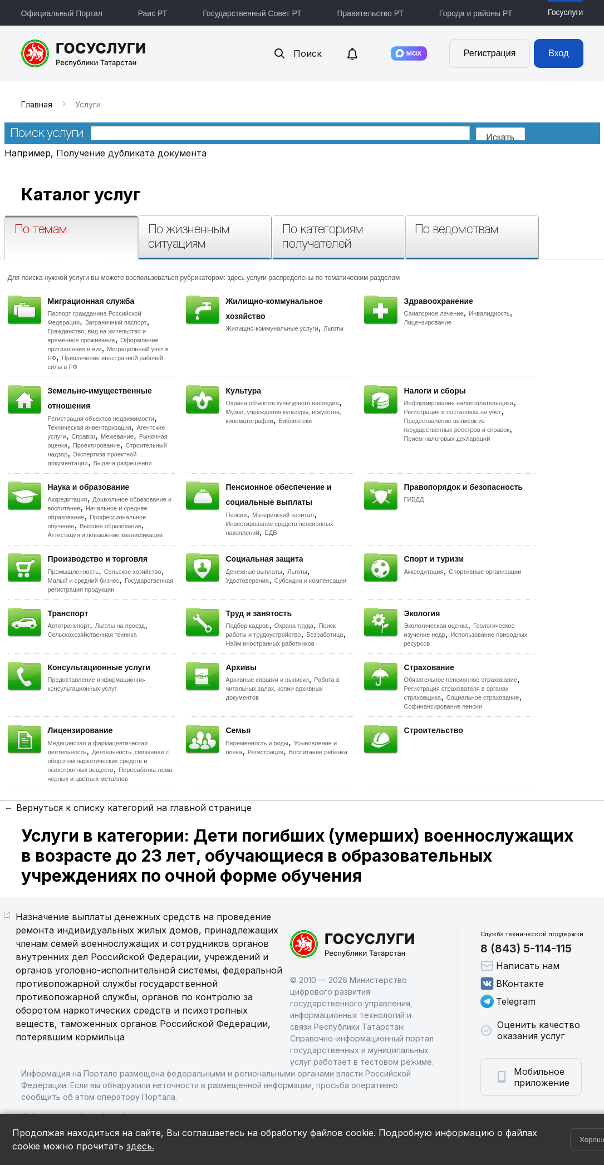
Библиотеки (295, 420)
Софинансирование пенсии (443, 706)
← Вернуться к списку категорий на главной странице (128, 807)
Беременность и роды (257, 743)
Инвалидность (489, 313)
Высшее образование (110, 526)
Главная (36, 104)
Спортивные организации (485, 571)
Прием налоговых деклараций (447, 438)
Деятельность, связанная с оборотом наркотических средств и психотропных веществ (108, 761)
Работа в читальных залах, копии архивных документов (283, 688)
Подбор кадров (247, 625)
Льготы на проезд (120, 625)
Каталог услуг (81, 194)
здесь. (140, 1146)
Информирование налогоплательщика (459, 403)
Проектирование (96, 445)
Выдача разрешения (123, 463)
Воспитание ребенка (318, 752)
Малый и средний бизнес (84, 580)
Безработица (324, 634)
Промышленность (73, 571)
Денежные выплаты (254, 571)
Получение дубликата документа (131, 153)
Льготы (333, 328)
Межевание (117, 436)
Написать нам (519, 965)
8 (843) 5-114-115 (526, 948)
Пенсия (236, 515)
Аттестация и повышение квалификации (105, 535)
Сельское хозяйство (132, 571)
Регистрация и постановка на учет (453, 412)
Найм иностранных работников (270, 643)
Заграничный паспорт (116, 322)
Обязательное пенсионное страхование (460, 679)
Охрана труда (293, 625)
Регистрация (490, 53)
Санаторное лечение (434, 313)
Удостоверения (247, 580)
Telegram (508, 1001)
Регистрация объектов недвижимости (101, 418)
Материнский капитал (283, 515)
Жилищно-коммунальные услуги (272, 328)
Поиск (297, 53)
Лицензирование (427, 322)
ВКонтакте (512, 983)
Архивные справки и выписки (267, 679)
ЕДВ (270, 532)
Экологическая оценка (436, 625)
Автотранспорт (69, 625)
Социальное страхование (482, 697)
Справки (83, 436)
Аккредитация (67, 499)
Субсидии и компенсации (310, 580)
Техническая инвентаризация (89, 427)
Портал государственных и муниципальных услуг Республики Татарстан (83, 53)
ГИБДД (414, 499)
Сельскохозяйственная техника (92, 634)
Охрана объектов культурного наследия (282, 403)
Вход (558, 53)
